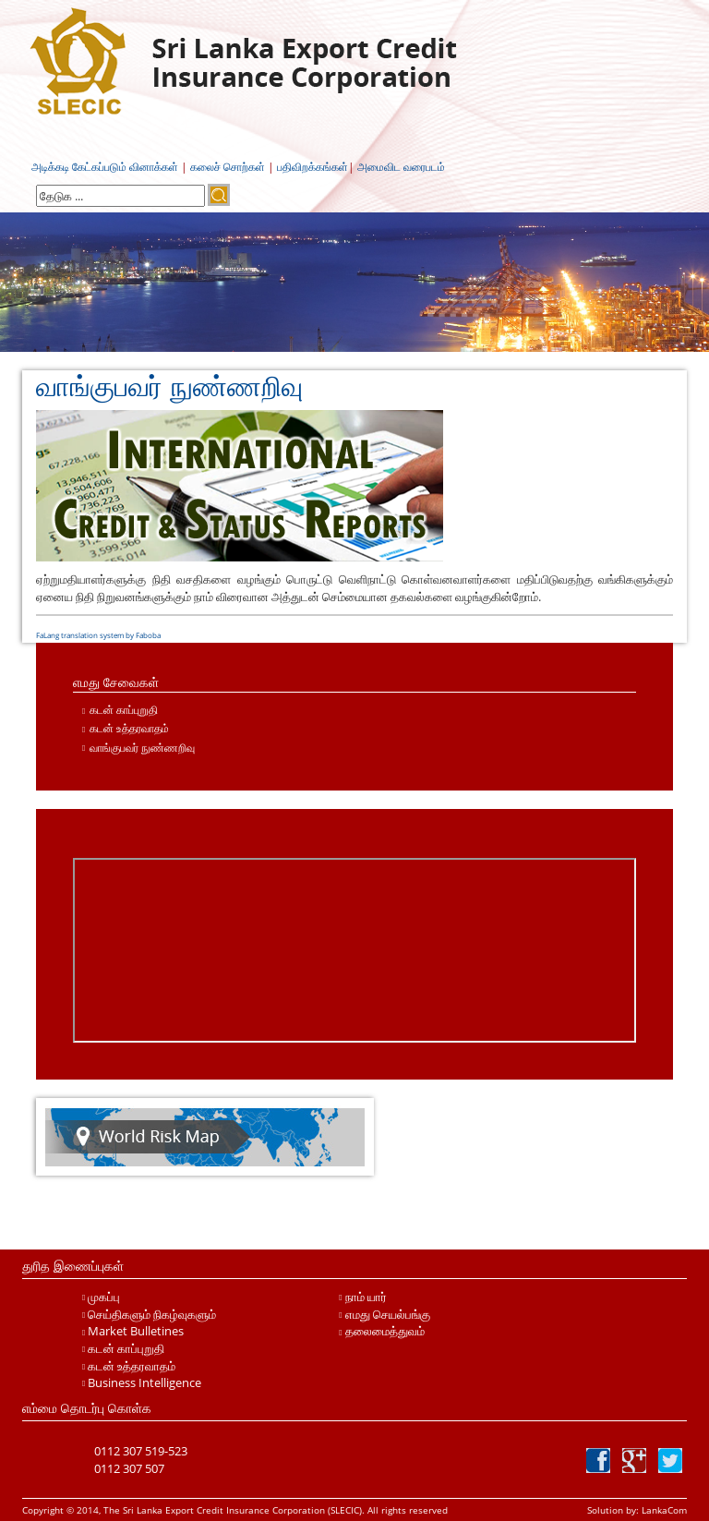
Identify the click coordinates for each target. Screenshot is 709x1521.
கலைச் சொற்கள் (227, 167)
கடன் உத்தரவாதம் (129, 728)
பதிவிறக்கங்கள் (312, 167)
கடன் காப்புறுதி (124, 710)
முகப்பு (104, 1296)
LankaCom (663, 1509)
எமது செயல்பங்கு (387, 1314)
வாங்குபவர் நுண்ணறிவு (142, 747)
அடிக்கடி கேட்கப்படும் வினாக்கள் (104, 167)
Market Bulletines (136, 1330)
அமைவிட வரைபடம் (401, 167)
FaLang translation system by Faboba (98, 635)
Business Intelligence (144, 1382)
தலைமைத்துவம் (385, 1330)
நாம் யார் (366, 1296)
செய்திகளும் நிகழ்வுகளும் (152, 1314)
